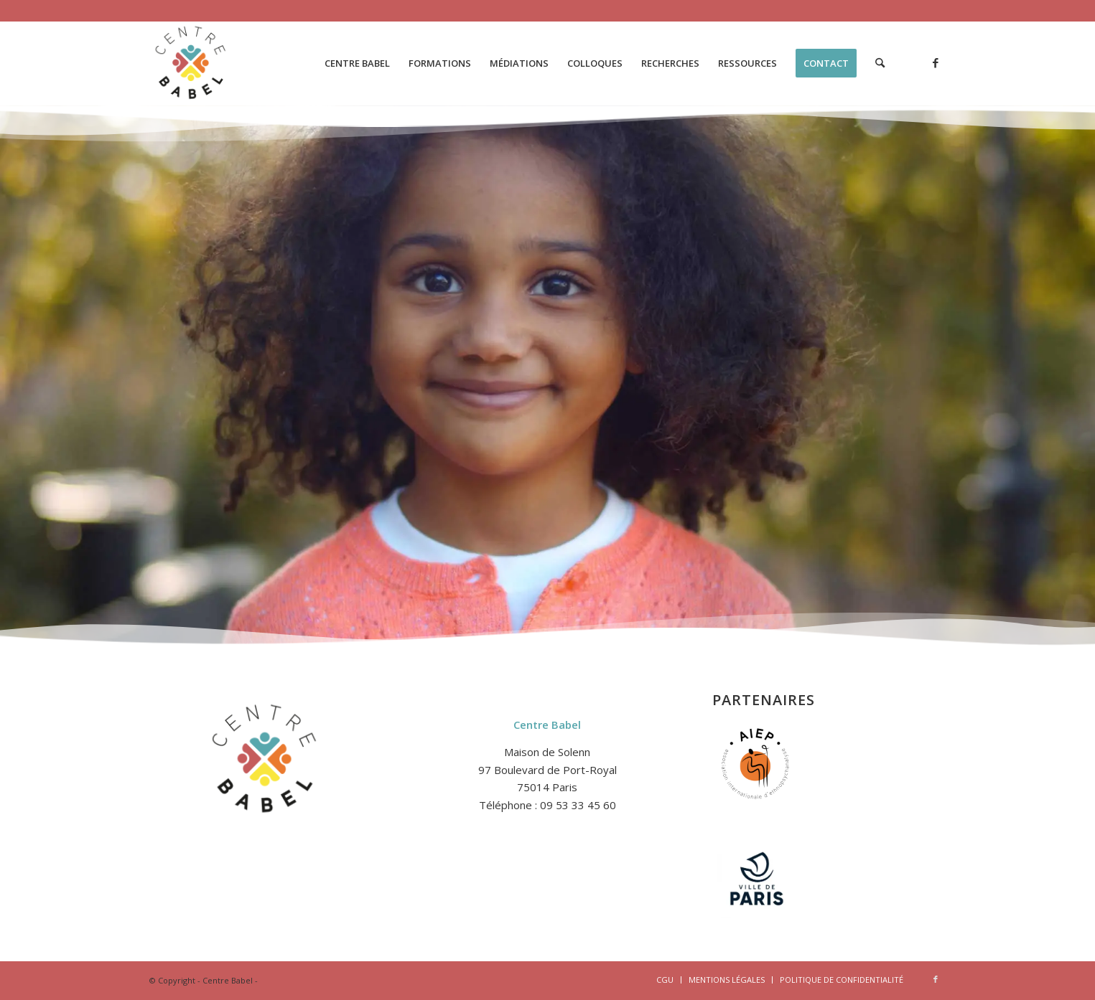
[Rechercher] (880, 63)
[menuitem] (357, 63)
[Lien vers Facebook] (935, 62)
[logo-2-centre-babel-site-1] (191, 63)
